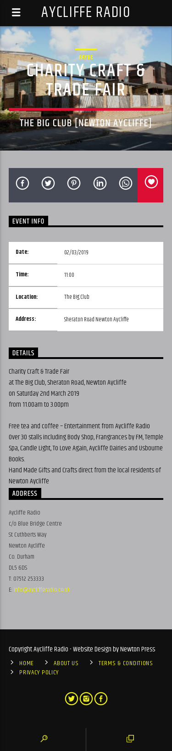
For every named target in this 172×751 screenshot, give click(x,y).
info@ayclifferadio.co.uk (42, 590)
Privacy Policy (39, 672)
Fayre (86, 57)
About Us (66, 663)
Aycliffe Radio (86, 12)
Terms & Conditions (126, 663)
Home (26, 663)
